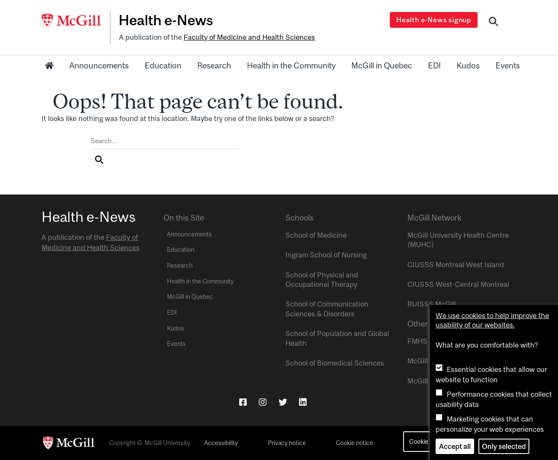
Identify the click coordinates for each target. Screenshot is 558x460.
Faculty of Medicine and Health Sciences (249, 37)
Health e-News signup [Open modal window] (433, 20)
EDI (434, 65)
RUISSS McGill (431, 304)
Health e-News (166, 20)
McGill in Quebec (381, 65)
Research (214, 65)
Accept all (455, 446)
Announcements (99, 65)
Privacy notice (287, 442)
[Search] (493, 22)
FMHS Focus (428, 341)
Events (508, 65)
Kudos (468, 65)
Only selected (504, 446)
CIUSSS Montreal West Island (455, 264)
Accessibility (221, 442)
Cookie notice (354, 442)
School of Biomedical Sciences (334, 363)
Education (163, 65)
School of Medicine (316, 235)
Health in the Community (291, 65)
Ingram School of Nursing (326, 255)
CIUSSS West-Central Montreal (458, 284)
